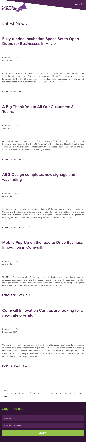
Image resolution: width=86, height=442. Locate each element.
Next (6, 396)
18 (74, 393)
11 (43, 393)
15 (61, 393)
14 (56, 393)
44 (81, 393)
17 (70, 393)
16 (66, 393)
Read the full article (14, 91)
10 (39, 393)
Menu (77, 4)
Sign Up (43, 433)
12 (47, 393)
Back (6, 390)
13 (52, 393)
